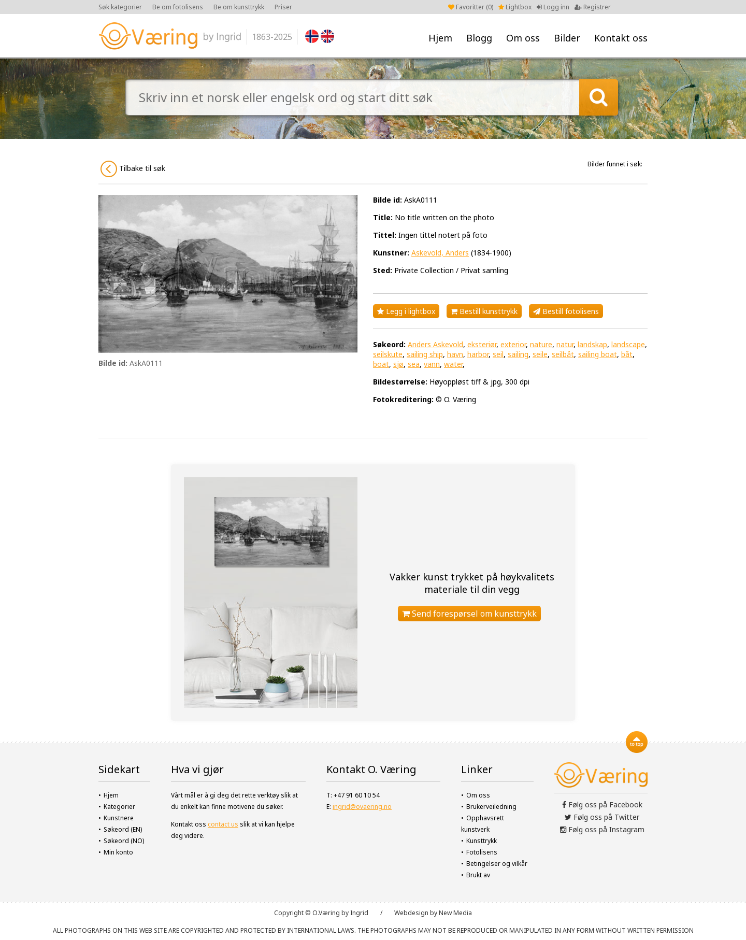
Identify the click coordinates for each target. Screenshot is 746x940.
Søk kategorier (120, 7)
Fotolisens (481, 852)
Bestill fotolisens (566, 311)
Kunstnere (119, 818)
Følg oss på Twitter (602, 817)
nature (541, 344)
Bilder (567, 38)
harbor (478, 354)
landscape (628, 344)
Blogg (479, 38)
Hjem (440, 38)
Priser (283, 7)
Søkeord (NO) (124, 840)
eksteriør (481, 344)
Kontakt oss (621, 38)
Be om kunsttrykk (238, 7)
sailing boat (597, 354)
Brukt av (478, 875)
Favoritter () (470, 7)
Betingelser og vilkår (496, 863)
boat (381, 364)
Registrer (593, 7)
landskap (592, 344)
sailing (518, 354)
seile (540, 354)
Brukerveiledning (491, 806)
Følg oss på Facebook (602, 804)
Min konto (118, 852)
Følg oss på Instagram (602, 829)
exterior (513, 344)
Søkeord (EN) (123, 829)
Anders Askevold (435, 344)
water (453, 364)
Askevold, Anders (440, 253)
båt (627, 354)
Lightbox (515, 7)
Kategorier (119, 806)
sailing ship (425, 354)
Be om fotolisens (177, 7)
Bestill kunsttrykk (484, 311)
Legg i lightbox (406, 311)
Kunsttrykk (481, 840)
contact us (223, 824)
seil (498, 354)
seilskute (388, 354)
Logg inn (553, 7)
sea (414, 364)
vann (432, 364)
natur (564, 344)
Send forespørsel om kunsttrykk (469, 613)
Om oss (523, 38)
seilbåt (563, 354)
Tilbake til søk (133, 169)
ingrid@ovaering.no (362, 806)
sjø (398, 364)
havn (455, 354)
